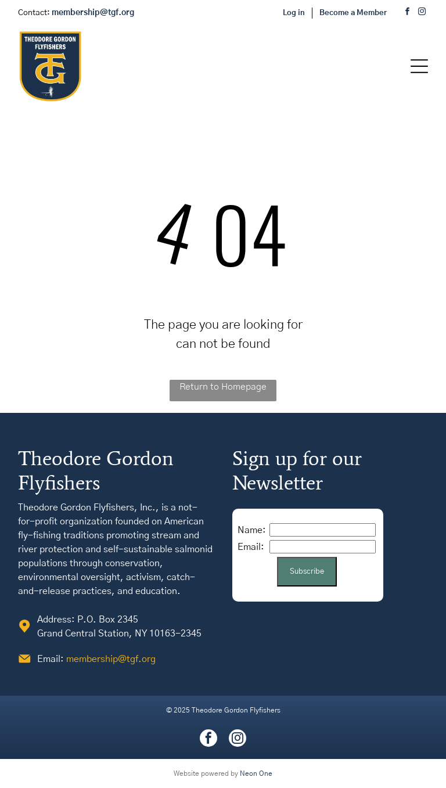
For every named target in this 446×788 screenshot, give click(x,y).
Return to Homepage (223, 386)
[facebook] (407, 13)
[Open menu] (419, 66)
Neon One (256, 773)
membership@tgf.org (111, 659)
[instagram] (422, 13)
